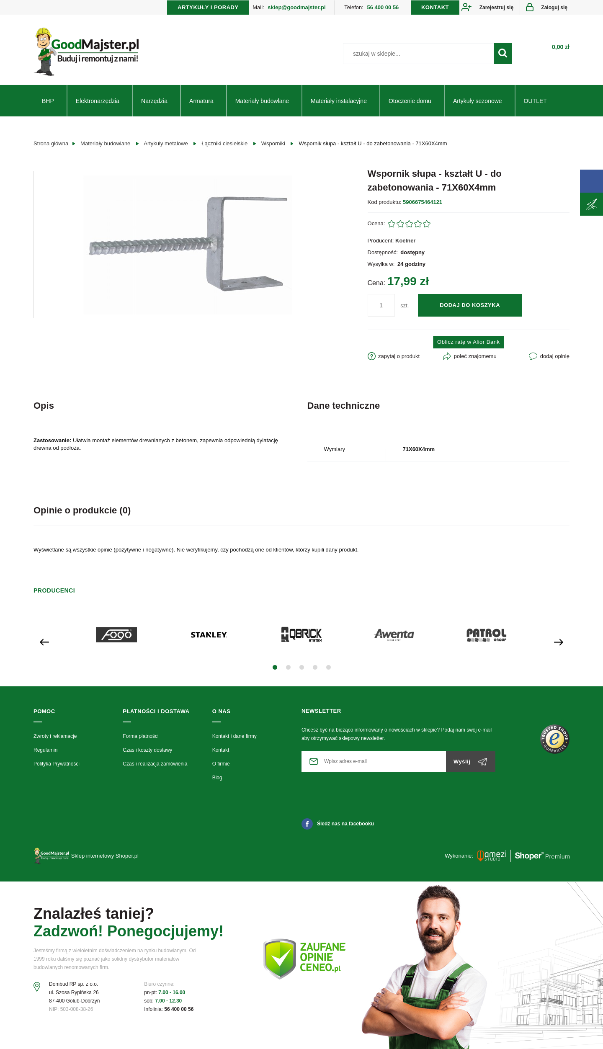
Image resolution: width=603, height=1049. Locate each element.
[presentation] (44, 641)
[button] (275, 667)
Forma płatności (140, 736)
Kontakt (220, 750)
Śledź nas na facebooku (338, 824)
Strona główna (51, 143)
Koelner (405, 240)
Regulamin (45, 750)
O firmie (221, 764)
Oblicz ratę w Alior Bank (468, 342)
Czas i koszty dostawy (147, 750)
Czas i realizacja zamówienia (155, 764)
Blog (217, 778)
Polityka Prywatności (57, 764)
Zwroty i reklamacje (55, 736)
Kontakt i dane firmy (234, 736)
